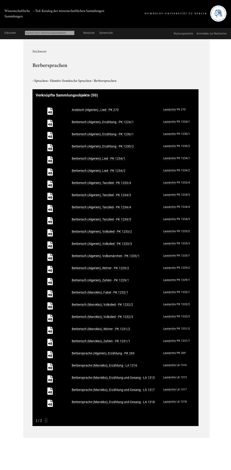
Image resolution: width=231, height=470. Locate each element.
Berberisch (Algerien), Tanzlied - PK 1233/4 (101, 183)
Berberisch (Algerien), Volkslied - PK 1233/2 (102, 231)
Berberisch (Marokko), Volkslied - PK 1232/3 (102, 317)
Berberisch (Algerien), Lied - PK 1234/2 (98, 170)
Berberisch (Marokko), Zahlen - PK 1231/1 (101, 341)
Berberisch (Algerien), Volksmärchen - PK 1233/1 (106, 256)
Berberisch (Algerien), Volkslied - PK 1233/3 (102, 243)
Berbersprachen (105, 80)
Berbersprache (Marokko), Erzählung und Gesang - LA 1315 (113, 377)
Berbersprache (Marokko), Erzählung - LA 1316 (104, 365)
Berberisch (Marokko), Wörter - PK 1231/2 (101, 329)
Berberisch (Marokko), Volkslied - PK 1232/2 (102, 304)
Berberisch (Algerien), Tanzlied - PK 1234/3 (101, 195)
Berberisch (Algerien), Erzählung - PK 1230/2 (103, 146)
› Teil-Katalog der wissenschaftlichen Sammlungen (68, 10)
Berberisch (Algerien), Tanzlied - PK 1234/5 (101, 219)
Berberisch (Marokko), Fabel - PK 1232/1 (100, 292)
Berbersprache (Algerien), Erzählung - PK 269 (103, 353)
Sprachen (41, 80)
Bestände (89, 32)
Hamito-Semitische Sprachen (71, 80)
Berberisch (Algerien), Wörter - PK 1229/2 (100, 268)
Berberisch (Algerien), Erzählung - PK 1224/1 (103, 122)
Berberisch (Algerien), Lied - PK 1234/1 (98, 158)
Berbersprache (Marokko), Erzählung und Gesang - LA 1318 (113, 402)
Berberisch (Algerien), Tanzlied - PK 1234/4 (101, 207)
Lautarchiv (169, 109)
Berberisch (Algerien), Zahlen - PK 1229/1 (100, 280)
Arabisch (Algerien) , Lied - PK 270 (95, 110)
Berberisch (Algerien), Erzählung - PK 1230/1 (103, 134)
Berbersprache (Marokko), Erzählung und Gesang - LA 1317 (113, 390)
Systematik (106, 32)
